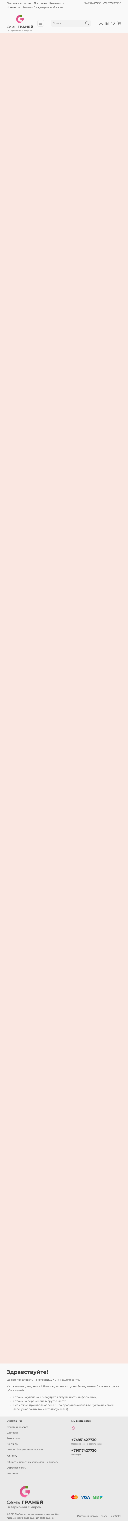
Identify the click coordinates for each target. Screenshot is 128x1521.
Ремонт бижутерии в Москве (42, 7)
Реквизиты (57, 3)
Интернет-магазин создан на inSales (99, 1516)
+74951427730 (92, 3)
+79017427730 (112, 3)
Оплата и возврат (19, 3)
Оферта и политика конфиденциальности (32, 1462)
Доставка (40, 3)
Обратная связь (16, 1467)
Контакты (13, 7)
